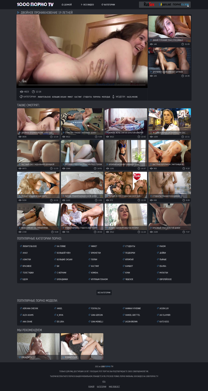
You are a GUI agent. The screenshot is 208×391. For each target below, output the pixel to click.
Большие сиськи (59, 96)
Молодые (106, 96)
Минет (70, 96)
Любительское (44, 96)
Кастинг (78, 96)
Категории (108, 4)
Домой (66, 4)
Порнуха (97, 96)
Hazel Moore (132, 96)
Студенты (87, 96)
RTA (104, 381)
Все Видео (87, 4)
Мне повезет (114, 386)
